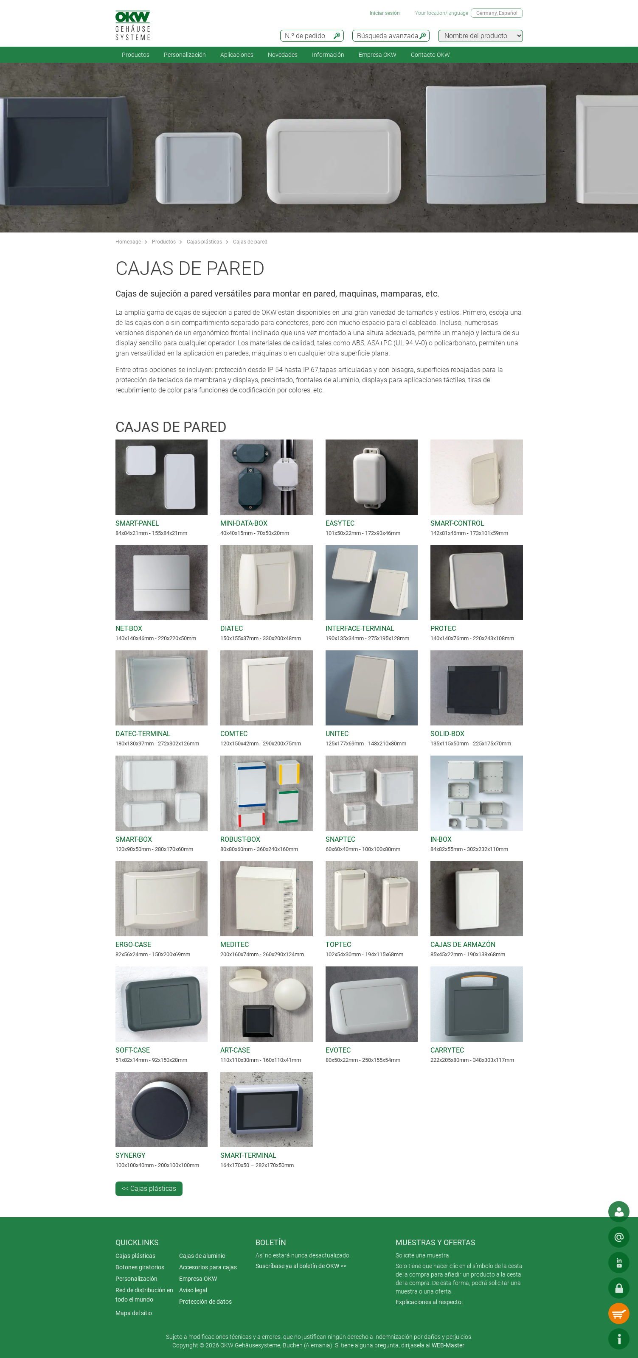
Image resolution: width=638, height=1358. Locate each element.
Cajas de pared (250, 242)
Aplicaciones (236, 54)
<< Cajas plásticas (149, 1188)
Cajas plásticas (204, 242)
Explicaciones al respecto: (429, 1302)
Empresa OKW (377, 54)
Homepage (128, 242)
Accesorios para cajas (208, 1267)
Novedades (283, 54)
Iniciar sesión (385, 13)
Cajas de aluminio (202, 1255)
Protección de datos (205, 1301)
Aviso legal (193, 1290)
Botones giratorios (139, 1267)
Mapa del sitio (133, 1313)
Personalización (185, 54)
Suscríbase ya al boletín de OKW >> (301, 1266)
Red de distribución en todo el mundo (144, 1295)
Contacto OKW (430, 54)
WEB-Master (448, 1345)
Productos (135, 54)
